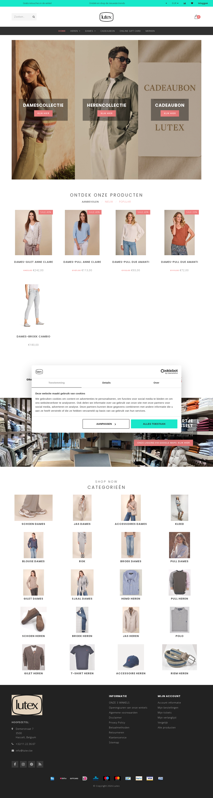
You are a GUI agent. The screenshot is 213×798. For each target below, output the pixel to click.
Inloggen (203, 3)
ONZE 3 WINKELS (119, 702)
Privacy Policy (117, 722)
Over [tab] (156, 382)
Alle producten (167, 727)
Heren (74, 30)
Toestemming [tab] (56, 382)
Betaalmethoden (119, 727)
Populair (125, 201)
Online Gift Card (130, 30)
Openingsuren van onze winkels (128, 707)
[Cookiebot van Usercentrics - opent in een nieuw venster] (163, 371)
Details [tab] (106, 382)
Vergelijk (163, 722)
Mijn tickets (165, 712)
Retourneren (116, 732)
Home (62, 30)
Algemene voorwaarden (123, 712)
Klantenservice (118, 737)
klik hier (43, 113)
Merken (150, 30)
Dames (89, 30)
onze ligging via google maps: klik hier (163, 442)
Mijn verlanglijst (167, 717)
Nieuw (109, 201)
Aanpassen (106, 423)
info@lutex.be (24, 750)
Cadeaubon (108, 30)
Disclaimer (115, 717)
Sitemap (114, 742)
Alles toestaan (154, 423)
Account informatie (169, 702)
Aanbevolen (90, 201)
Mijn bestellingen (168, 707)
